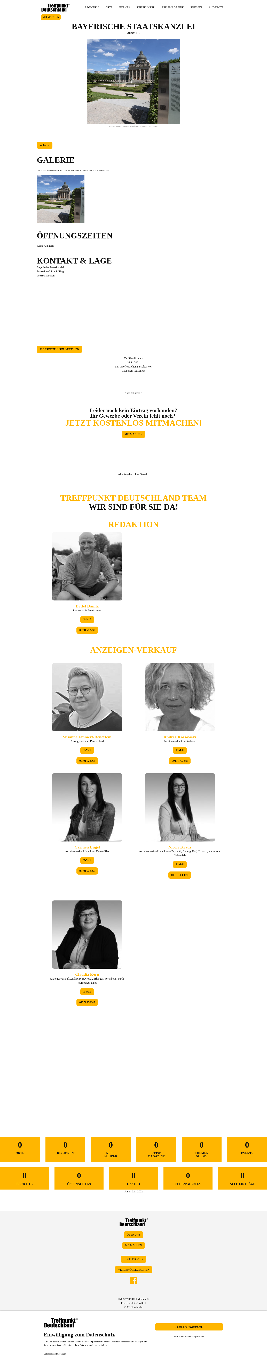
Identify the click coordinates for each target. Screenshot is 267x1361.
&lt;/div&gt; (133, 796)
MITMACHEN (50, 17)
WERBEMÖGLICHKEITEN (133, 1269)
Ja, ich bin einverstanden (189, 1326)
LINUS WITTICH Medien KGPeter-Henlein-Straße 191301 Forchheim (133, 1303)
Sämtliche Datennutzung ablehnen (189, 1336)
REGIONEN (92, 7)
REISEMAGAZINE (173, 7)
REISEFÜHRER (146, 7)
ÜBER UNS (133, 1234)
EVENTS (124, 7)
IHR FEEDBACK (133, 1259)
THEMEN (196, 7)
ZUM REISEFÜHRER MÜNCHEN (59, 349)
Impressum (61, 1353)
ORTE (109, 7)
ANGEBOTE (216, 7)
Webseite (45, 145)
